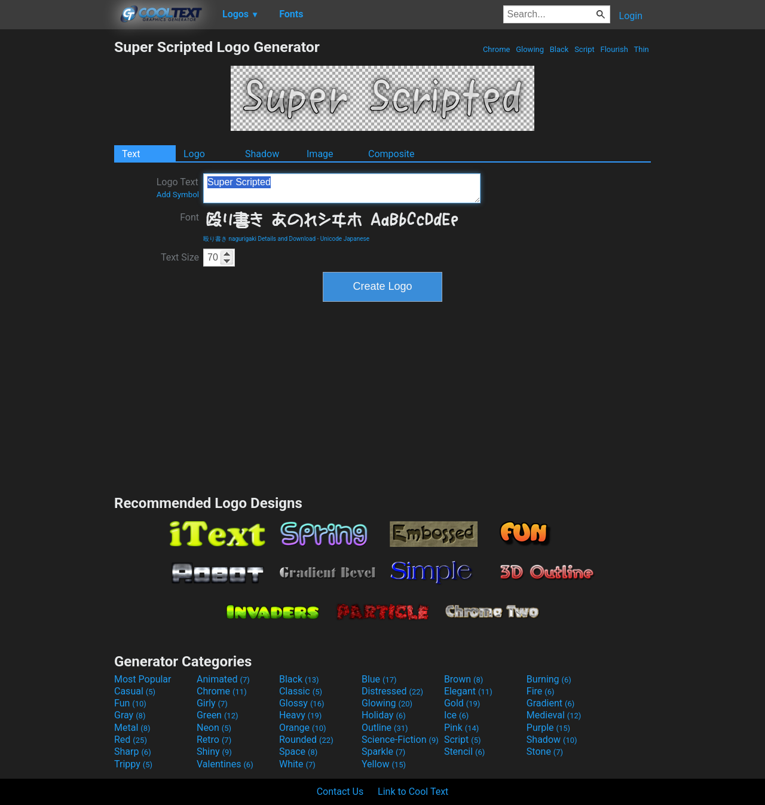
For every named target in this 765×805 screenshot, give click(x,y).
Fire (541, 691)
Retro (214, 739)
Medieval (554, 715)
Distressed (392, 691)
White (297, 764)
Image (320, 154)
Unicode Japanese (344, 238)
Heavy (300, 715)
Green (217, 715)
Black (558, 49)
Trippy (133, 764)
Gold (462, 703)
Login (630, 16)
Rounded (306, 739)
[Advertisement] (57, 217)
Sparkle (383, 751)
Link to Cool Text (413, 791)
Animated (223, 679)
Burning (549, 679)
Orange (302, 727)
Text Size (180, 257)
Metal (132, 727)
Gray (129, 715)
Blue (379, 679)
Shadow (262, 154)
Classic (300, 691)
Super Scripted (342, 188)
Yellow (384, 764)
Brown (463, 679)
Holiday (384, 715)
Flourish (614, 49)
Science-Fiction (400, 739)
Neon (214, 727)
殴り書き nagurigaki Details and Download (259, 238)
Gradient (550, 703)
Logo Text (178, 187)
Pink (461, 727)
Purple (548, 727)
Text (131, 154)
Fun (130, 703)
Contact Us (340, 791)
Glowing (530, 49)
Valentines (225, 764)
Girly (212, 703)
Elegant (468, 691)
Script (584, 49)
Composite (391, 154)
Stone (545, 751)
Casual (134, 691)
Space (298, 751)
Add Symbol (178, 194)
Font (189, 217)
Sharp (132, 751)
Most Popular (143, 679)
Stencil (464, 751)
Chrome (496, 49)
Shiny (214, 751)
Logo (194, 154)
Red (130, 739)
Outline (385, 727)
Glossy (302, 703)
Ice (456, 715)
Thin (641, 49)
